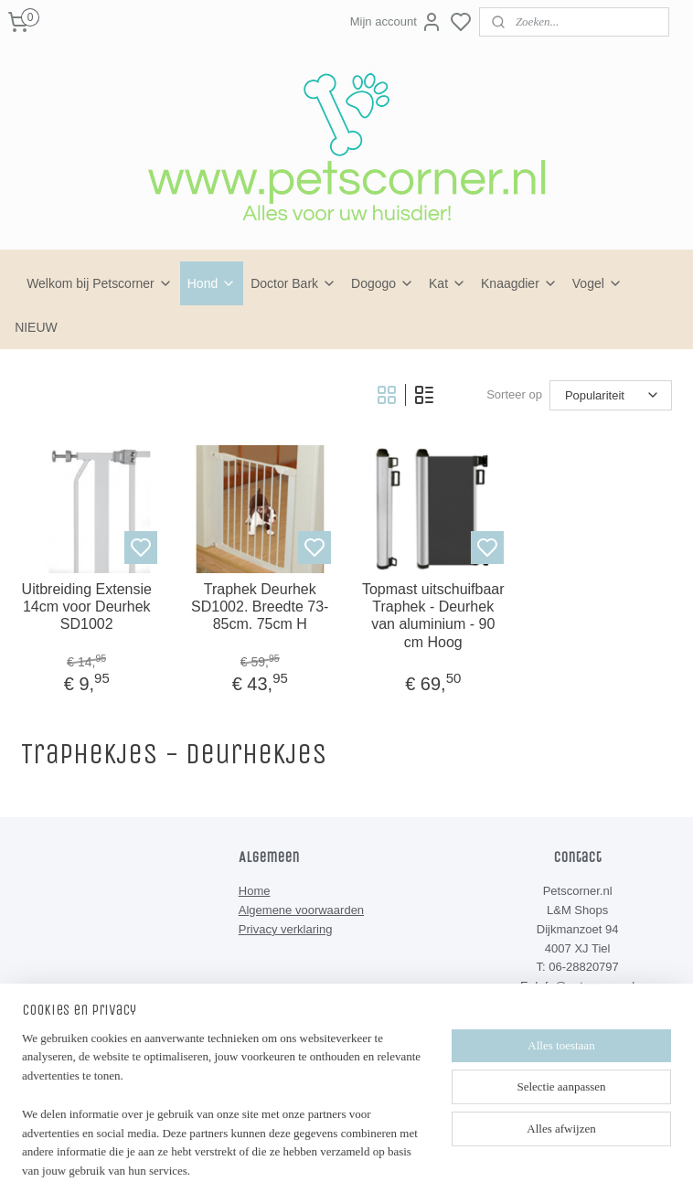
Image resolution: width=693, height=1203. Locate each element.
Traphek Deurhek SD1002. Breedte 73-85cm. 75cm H (259, 606)
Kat (447, 283)
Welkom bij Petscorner (100, 283)
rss (430, 1169)
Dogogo (382, 283)
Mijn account (396, 22)
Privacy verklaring (286, 929)
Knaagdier (519, 283)
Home (255, 891)
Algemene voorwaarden (301, 910)
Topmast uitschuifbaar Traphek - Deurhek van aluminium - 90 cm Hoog (433, 615)
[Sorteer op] (610, 395)
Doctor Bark (293, 283)
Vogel (597, 283)
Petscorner (282, 1080)
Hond (211, 283)
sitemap (397, 1169)
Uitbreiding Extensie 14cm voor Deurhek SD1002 (87, 606)
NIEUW (36, 327)
